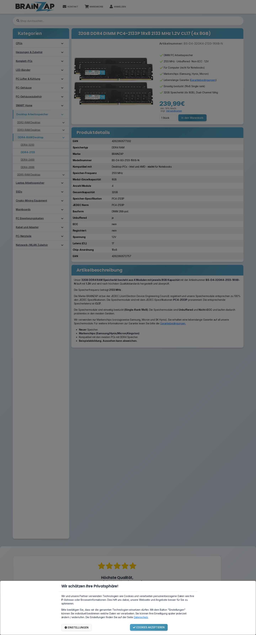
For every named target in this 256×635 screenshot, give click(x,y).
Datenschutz (141, 617)
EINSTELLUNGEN (77, 627)
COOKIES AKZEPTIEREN (149, 627)
